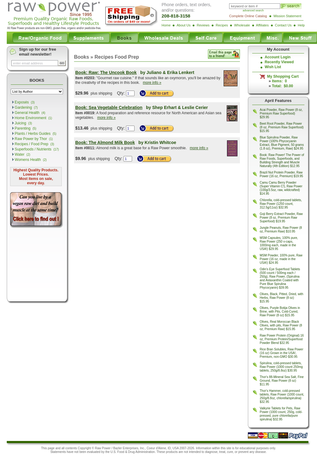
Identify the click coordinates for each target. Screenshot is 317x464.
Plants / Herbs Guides (36, 133)
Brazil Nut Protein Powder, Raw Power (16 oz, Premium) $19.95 (281, 174)
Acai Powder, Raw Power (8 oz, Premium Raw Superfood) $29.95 (281, 113)
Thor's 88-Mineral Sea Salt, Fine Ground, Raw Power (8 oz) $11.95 (282, 380)
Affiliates (262, 25)
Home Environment (33, 118)
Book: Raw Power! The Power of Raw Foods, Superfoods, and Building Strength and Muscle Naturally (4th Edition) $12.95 (282, 160)
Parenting (25, 128)
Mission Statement (287, 16)
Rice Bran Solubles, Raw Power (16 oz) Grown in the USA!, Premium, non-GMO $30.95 (281, 353)
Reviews (203, 25)
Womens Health (31, 160)
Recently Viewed (279, 62)
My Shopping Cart (282, 76)
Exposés (25, 102)
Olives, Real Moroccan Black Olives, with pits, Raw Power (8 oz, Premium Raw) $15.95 (281, 325)
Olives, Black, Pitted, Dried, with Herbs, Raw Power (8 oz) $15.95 (281, 297)
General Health (30, 113)
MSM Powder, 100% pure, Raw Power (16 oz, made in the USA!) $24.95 (281, 259)
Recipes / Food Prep (34, 144)
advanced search (253, 10)
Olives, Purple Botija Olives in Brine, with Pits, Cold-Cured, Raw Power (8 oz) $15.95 (280, 311)
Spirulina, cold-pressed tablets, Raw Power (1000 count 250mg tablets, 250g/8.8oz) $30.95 (281, 366)
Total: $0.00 (282, 86)
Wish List (273, 67)
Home (166, 25)
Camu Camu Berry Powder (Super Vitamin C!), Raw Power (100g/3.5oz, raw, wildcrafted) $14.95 (281, 188)
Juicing (23, 123)
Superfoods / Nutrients (37, 149)
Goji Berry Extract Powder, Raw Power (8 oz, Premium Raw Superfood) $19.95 (281, 217)
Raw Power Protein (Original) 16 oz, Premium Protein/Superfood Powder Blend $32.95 (282, 339)
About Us (183, 25)
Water (22, 154)
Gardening (26, 107)
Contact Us (283, 25)
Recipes (222, 25)
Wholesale (242, 25)
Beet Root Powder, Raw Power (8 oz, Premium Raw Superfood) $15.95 (282, 127)
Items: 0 (279, 81)
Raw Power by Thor (34, 139)
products (172, 452)
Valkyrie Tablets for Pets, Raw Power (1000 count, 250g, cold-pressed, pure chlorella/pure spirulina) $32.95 (281, 414)
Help (301, 25)
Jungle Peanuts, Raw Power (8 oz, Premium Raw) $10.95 (281, 229)
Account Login (278, 57)
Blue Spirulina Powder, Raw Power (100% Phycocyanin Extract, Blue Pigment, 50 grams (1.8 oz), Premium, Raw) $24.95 (282, 143)
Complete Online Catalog (248, 16)
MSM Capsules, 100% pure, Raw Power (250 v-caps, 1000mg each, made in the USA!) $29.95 (279, 243)
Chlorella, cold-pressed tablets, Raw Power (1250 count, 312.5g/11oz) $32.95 (281, 203)
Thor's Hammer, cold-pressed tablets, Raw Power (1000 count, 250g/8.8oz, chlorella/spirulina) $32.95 (282, 396)
